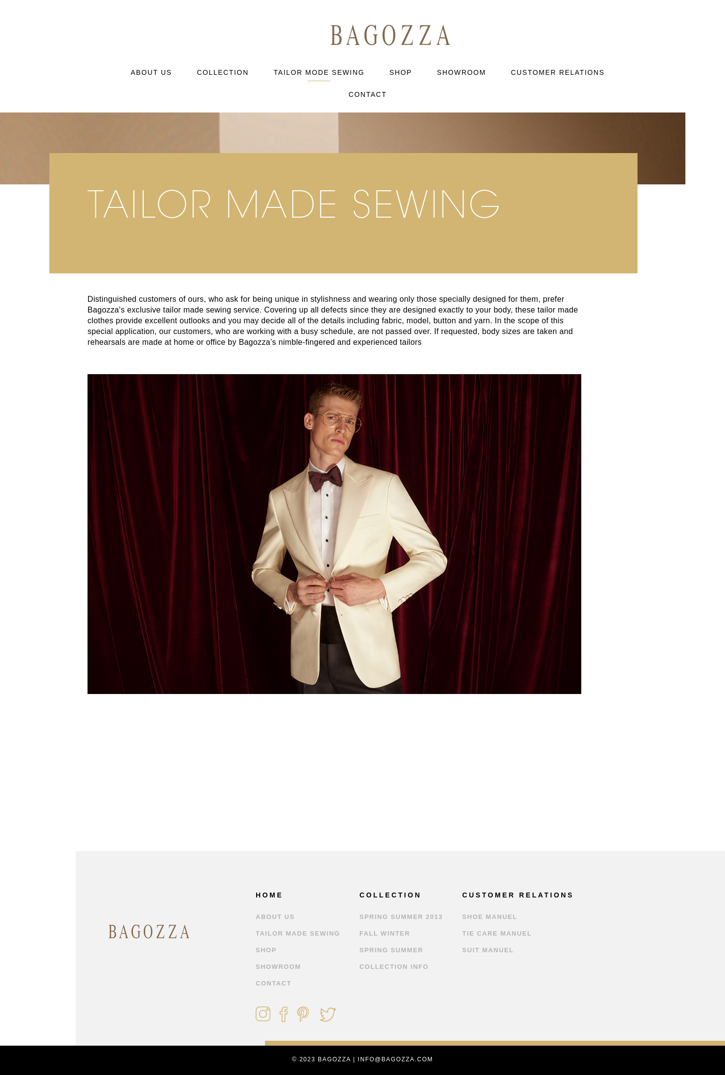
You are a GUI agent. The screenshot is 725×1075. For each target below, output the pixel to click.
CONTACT (368, 94)
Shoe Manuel (490, 916)
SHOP (400, 72)
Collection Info (394, 966)
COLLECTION (223, 72)
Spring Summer (391, 950)
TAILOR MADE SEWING (298, 933)
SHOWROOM (461, 72)
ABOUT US (151, 72)
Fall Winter (384, 933)
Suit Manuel (488, 950)
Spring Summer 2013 (401, 916)
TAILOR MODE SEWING (319, 72)
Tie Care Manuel (497, 933)
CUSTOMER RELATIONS (558, 72)
